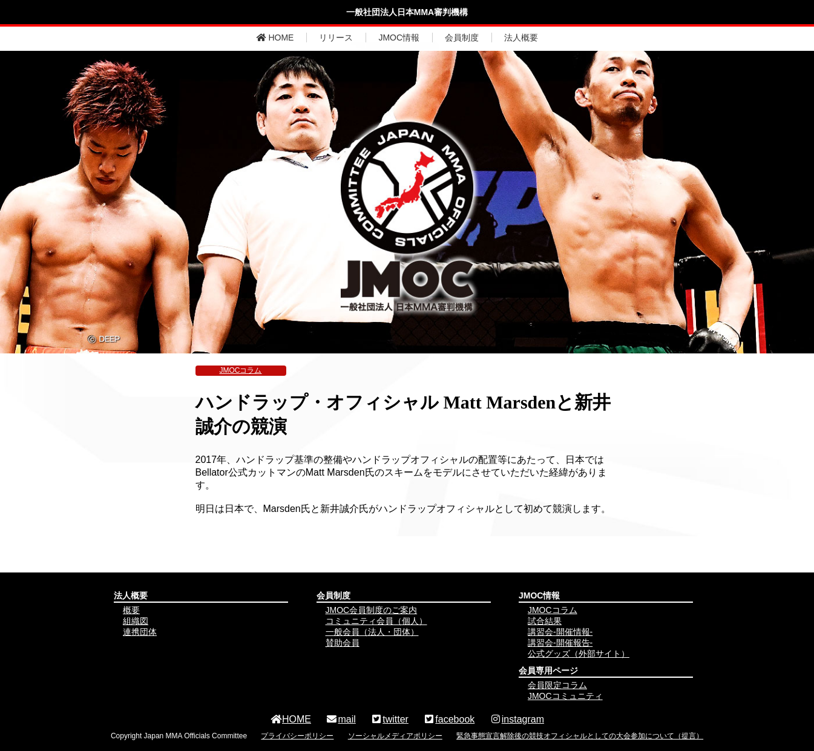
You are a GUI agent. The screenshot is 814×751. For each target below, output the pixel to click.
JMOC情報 (398, 37)
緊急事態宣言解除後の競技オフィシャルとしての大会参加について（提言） (579, 736)
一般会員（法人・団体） (372, 632)
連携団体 (140, 632)
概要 (131, 610)
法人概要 (521, 37)
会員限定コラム (557, 685)
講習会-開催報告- (560, 643)
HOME (275, 37)
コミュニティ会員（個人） (376, 621)
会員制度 (462, 37)
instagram (517, 719)
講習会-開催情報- (560, 632)
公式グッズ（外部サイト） (578, 653)
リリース (336, 37)
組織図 (135, 621)
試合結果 (545, 621)
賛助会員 (342, 643)
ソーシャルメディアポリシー (395, 736)
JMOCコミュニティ (565, 696)
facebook (448, 719)
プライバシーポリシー (297, 736)
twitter (389, 719)
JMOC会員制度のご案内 (372, 610)
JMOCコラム (241, 370)
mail (340, 719)
